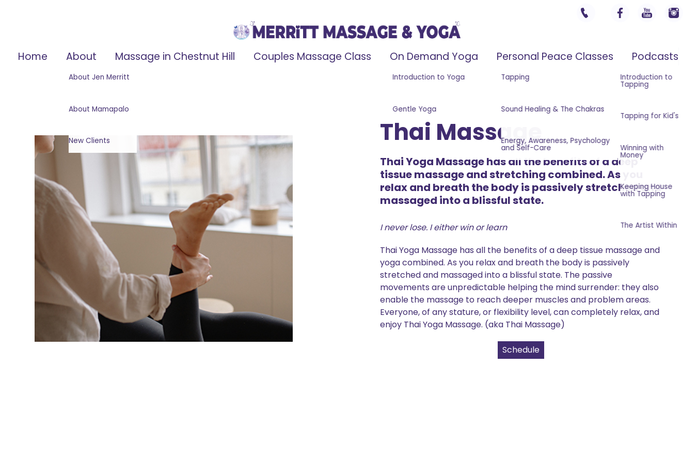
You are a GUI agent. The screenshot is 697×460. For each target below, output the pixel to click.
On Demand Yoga (434, 57)
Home (32, 57)
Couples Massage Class (312, 57)
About (81, 57)
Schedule (521, 350)
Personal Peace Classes (555, 57)
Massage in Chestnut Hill (175, 57)
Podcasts (655, 57)
